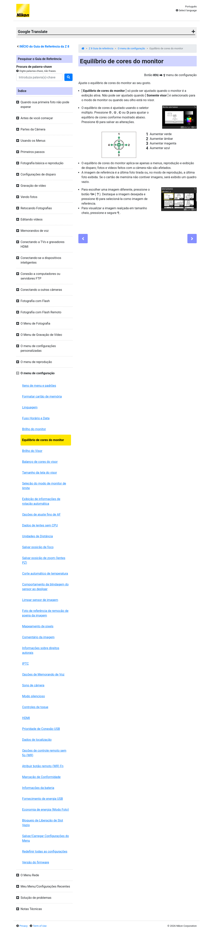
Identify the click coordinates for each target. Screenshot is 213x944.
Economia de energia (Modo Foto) (45, 809)
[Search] (39, 77)
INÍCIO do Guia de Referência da (44, 46)
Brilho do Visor (32, 451)
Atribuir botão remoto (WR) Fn (42, 766)
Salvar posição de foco (38, 547)
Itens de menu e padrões (39, 385)
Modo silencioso (33, 696)
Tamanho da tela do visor (39, 472)
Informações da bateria (38, 788)
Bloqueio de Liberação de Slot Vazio (42, 823)
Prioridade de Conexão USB (41, 729)
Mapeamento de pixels (37, 626)
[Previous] (83, 238)
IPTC (25, 663)
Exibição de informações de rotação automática (41, 501)
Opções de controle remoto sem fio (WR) (44, 753)
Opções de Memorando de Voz (43, 674)
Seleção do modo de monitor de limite (44, 486)
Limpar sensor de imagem (40, 600)
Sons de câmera (33, 685)
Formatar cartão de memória (42, 396)
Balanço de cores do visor (40, 462)
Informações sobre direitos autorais (40, 650)
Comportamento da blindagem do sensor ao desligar (45, 587)
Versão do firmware (35, 862)
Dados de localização (37, 740)
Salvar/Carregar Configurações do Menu (45, 838)
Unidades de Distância (37, 536)
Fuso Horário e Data (35, 418)
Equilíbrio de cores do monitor (43, 440)
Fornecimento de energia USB (42, 799)
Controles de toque (35, 707)
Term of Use (40, 925)
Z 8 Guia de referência (101, 48)
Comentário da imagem (38, 637)
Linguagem (29, 407)
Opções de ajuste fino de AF (41, 514)
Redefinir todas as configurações (44, 851)
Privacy (23, 925)
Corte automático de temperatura (45, 573)
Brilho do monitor (34, 429)
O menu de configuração (131, 48)
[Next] (192, 238)
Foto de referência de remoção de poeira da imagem (45, 613)
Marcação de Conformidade (41, 777)
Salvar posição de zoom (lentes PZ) (43, 560)
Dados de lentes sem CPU (40, 525)
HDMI (26, 718)
